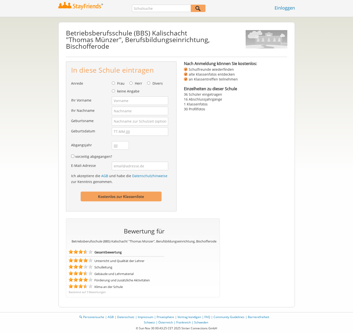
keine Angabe (128, 91)
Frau (121, 83)
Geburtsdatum (83, 131)
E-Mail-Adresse (83, 165)
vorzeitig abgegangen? (93, 156)
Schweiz (149, 322)
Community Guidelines (229, 317)
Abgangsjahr (81, 145)
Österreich (165, 322)
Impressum (145, 317)
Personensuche (93, 317)
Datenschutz (125, 317)
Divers (157, 83)
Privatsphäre (165, 317)
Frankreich (183, 322)
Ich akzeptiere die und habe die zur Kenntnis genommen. (119, 178)
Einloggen (285, 8)
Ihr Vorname (81, 100)
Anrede (77, 83)
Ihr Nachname (83, 110)
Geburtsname (82, 120)
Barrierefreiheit (258, 317)
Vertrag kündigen (189, 317)
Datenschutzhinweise (149, 175)
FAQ (207, 317)
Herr (138, 83)
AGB (104, 175)
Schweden (201, 322)
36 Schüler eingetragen (203, 94)
